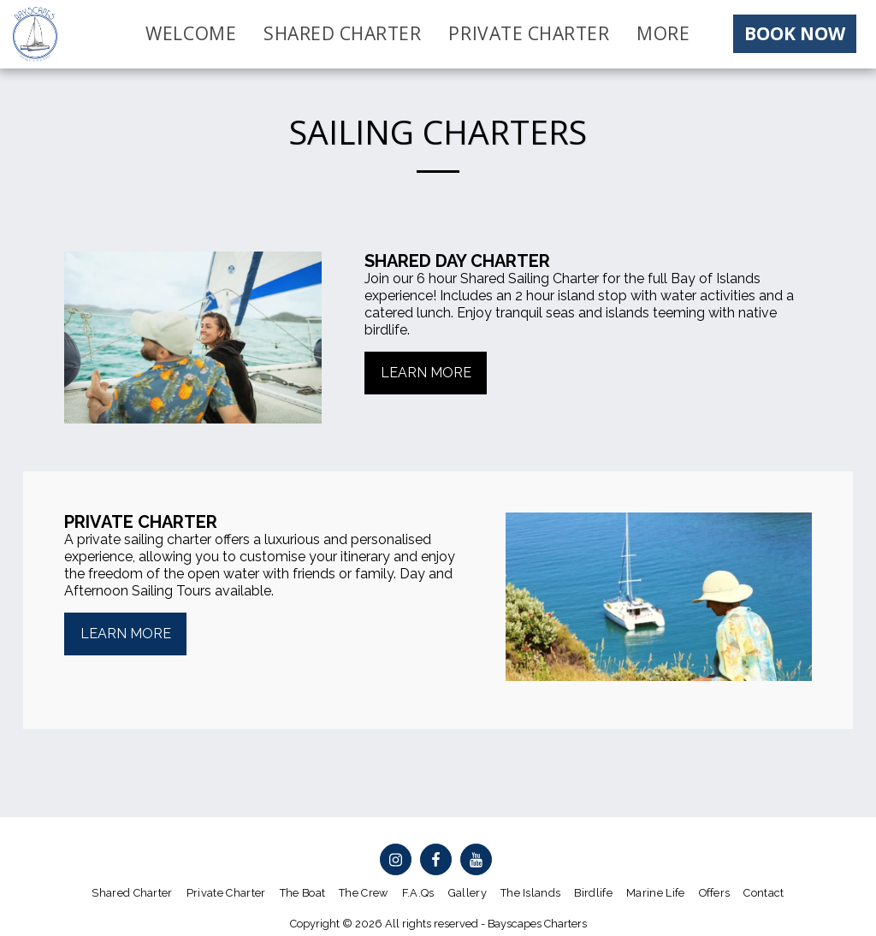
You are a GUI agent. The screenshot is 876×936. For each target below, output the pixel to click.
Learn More (125, 633)
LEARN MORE (426, 372)
